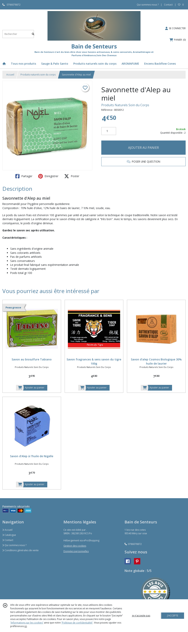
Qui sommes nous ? (14, 545)
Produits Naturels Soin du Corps (125, 105)
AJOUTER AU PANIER (143, 147)
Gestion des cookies (74, 545)
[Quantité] (108, 131)
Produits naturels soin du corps (38, 74)
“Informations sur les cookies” (26, 622)
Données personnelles (76, 551)
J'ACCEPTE (172, 615)
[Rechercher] (33, 34)
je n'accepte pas (141, 615)
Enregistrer (48, 176)
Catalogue (9, 535)
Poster (71, 176)
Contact (168, 4)
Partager (23, 176)
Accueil (10, 74)
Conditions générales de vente (20, 550)
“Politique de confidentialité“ (77, 622)
